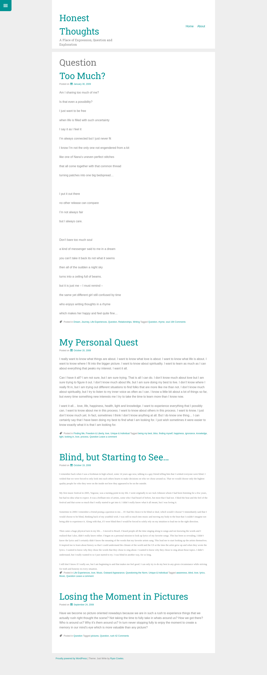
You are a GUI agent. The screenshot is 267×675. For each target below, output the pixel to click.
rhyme (161, 322)
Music (99, 572)
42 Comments (122, 636)
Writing (136, 322)
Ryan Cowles (116, 658)
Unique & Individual (120, 433)
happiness (179, 433)
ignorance (190, 433)
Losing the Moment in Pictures (123, 596)
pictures (95, 636)
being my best (145, 433)
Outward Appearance (114, 572)
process (84, 436)
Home (190, 26)
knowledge (201, 433)
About (201, 26)
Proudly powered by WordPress (71, 658)
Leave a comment (108, 436)
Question (112, 322)
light (61, 436)
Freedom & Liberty (95, 433)
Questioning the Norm (136, 572)
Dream (77, 322)
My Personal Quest (98, 342)
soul (168, 322)
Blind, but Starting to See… (114, 457)
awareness (181, 572)
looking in (69, 436)
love (107, 433)
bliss (155, 433)
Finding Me (79, 433)
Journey (85, 322)
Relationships (125, 322)
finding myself (165, 433)
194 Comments (178, 322)
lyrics (202, 572)
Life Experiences (98, 322)
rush (112, 636)
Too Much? (82, 75)
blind (190, 572)
